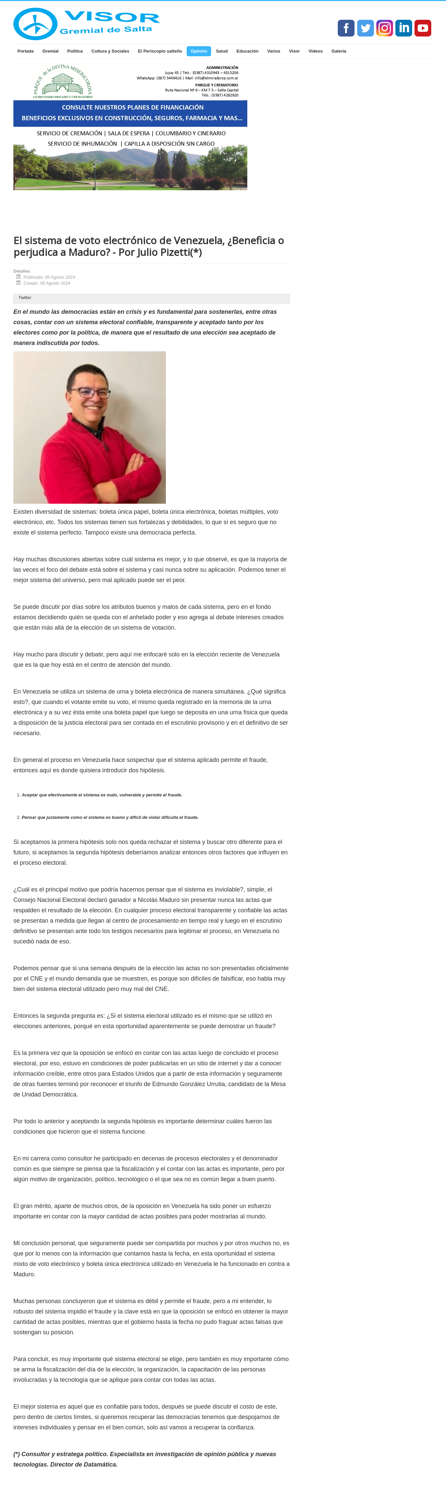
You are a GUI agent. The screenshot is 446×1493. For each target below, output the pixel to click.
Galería (338, 51)
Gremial (50, 51)
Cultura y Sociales (110, 51)
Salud (222, 51)
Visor (294, 51)
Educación (248, 51)
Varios (273, 51)
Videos (316, 51)
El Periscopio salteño (160, 51)
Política (75, 51)
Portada (25, 51)
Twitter (24, 297)
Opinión (199, 51)
